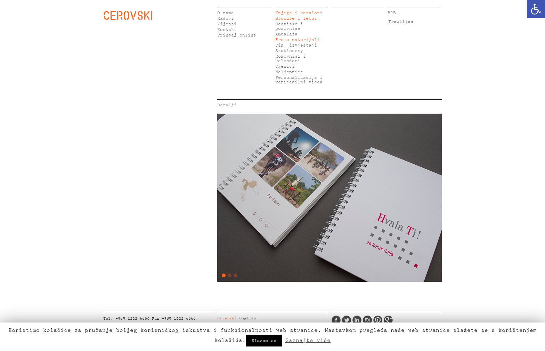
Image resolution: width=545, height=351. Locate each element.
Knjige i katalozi (299, 13)
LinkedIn (356, 320)
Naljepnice (289, 72)
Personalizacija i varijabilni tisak (299, 79)
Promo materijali (297, 40)
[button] (536, 9)
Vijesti (227, 24)
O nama (225, 13)
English (247, 318)
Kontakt (227, 29)
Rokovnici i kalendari (290, 58)
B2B (392, 13)
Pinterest (377, 320)
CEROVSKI (128, 15)
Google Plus (388, 320)
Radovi (225, 18)
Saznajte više (308, 340)
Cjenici (285, 66)
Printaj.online (236, 35)
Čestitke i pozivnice (289, 26)
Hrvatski (227, 318)
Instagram (367, 320)
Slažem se (263, 340)
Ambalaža (286, 34)
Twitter (346, 320)
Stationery (289, 51)
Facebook (336, 320)
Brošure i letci (296, 18)
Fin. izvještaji (296, 45)
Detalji (227, 105)
